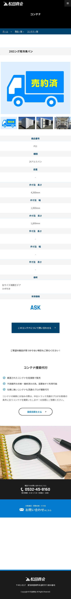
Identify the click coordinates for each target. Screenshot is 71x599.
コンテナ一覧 (32, 31)
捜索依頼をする (34, 411)
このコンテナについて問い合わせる (34, 327)
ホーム (5, 31)
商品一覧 (18, 31)
